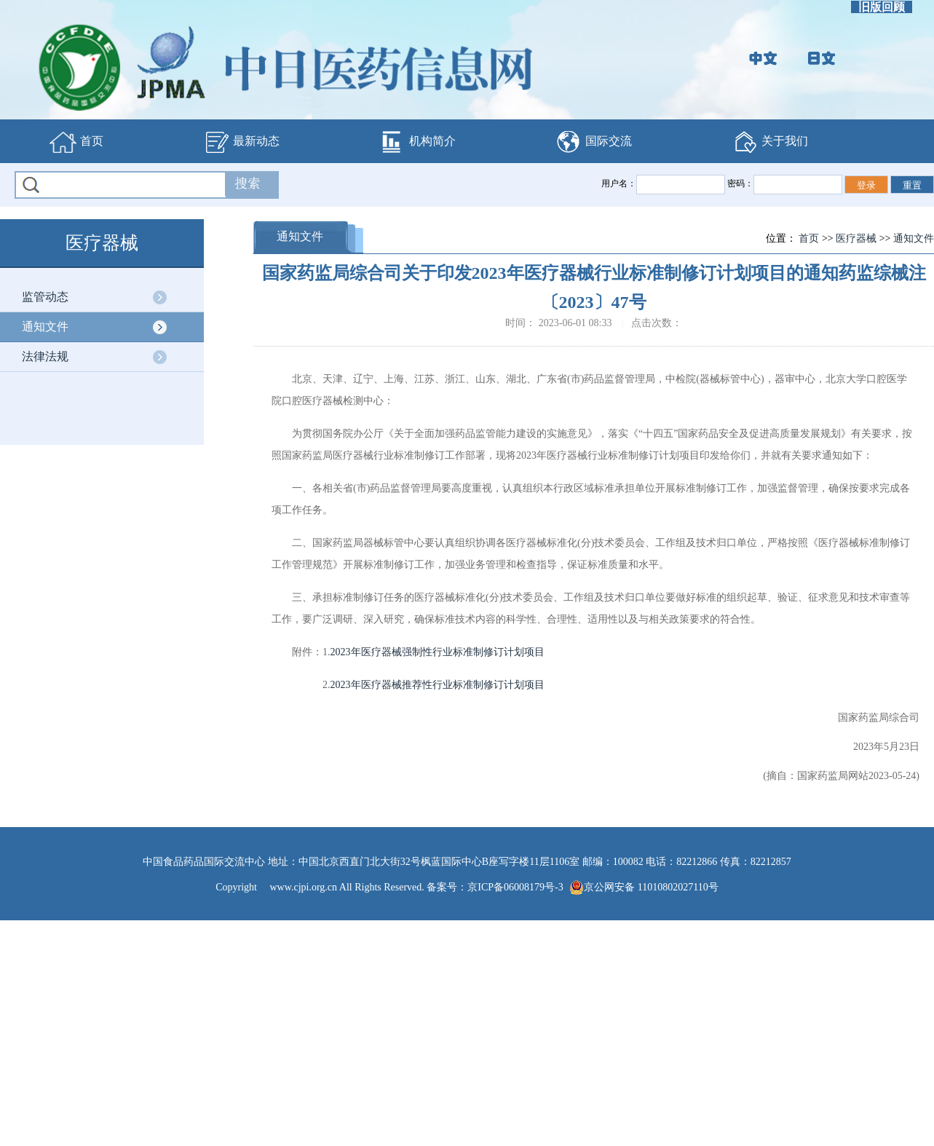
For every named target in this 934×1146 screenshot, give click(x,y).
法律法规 (45, 356)
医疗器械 (856, 238)
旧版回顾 (881, 7)
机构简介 (417, 142)
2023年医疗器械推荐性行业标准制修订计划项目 (438, 684)
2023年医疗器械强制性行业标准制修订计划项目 (438, 652)
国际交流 (593, 142)
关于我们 (769, 142)
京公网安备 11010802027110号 (643, 887)
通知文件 (45, 326)
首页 (76, 142)
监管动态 (45, 297)
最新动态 (241, 142)
